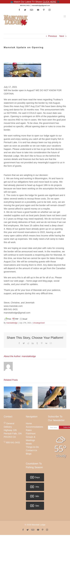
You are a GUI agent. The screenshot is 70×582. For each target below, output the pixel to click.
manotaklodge (11, 323)
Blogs (28, 453)
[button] (5, 397)
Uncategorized (39, 323)
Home (29, 423)
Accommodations (34, 427)
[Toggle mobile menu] (65, 16)
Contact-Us (31, 450)
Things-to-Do (32, 447)
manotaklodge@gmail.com (41, 5)
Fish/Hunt (30, 433)
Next (61, 36)
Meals (29, 443)
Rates (29, 430)
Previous (52, 36)
